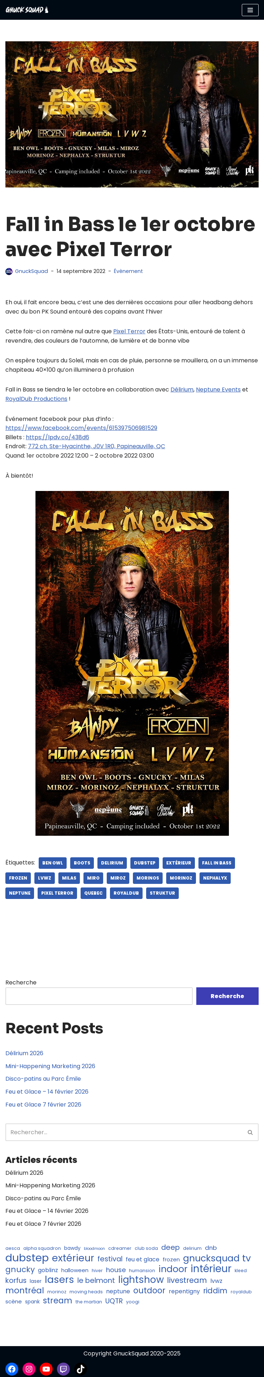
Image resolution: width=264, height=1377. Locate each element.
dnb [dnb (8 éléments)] (211, 1247)
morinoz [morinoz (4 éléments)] (56, 1292)
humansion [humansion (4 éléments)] (142, 1270)
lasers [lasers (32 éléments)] (59, 1280)
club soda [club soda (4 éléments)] (146, 1248)
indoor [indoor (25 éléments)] (172, 1269)
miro (93, 878)
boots (82, 863)
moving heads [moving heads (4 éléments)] (86, 1292)
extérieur (178, 863)
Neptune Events (218, 390)
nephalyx (215, 878)
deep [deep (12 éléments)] (170, 1247)
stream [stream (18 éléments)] (57, 1301)
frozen (18, 878)
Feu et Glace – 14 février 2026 (46, 1092)
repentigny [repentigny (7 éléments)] (184, 1291)
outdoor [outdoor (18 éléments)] (149, 1290)
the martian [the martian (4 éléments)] (89, 1302)
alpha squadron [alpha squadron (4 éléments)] (42, 1248)
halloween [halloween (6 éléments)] (74, 1270)
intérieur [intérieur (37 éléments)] (211, 1269)
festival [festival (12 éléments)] (110, 1259)
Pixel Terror (129, 331)
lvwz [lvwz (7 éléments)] (216, 1281)
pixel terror (57, 893)
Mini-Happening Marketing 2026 (50, 1066)
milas (69, 878)
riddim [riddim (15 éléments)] (215, 1290)
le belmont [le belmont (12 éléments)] (96, 1281)
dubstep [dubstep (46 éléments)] (27, 1258)
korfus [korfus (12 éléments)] (16, 1281)
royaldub (126, 893)
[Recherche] (124, 1132)
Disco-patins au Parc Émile (43, 1079)
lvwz (44, 878)
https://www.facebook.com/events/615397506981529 (81, 428)
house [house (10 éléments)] (116, 1269)
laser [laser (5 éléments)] (36, 1281)
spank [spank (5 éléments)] (32, 1302)
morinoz (181, 878)
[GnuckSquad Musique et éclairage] (26, 10)
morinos (147, 878)
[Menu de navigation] (250, 10)
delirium (112, 863)
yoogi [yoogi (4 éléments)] (132, 1302)
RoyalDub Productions (36, 399)
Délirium (182, 390)
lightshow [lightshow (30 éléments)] (141, 1280)
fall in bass (216, 863)
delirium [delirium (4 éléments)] (192, 1248)
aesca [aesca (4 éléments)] (12, 1248)
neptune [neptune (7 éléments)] (118, 1291)
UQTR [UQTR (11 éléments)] (114, 1301)
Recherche (21, 982)
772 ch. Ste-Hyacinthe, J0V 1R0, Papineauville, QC (96, 446)
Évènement (128, 271)
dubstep (144, 863)
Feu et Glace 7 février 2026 (43, 1104)
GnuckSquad (31, 271)
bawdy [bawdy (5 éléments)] (72, 1248)
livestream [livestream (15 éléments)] (187, 1280)
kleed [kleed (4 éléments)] (241, 1270)
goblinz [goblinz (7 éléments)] (48, 1270)
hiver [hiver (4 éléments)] (97, 1270)
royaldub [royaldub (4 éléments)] (241, 1292)
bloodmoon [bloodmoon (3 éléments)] (94, 1248)
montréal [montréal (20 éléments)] (24, 1290)
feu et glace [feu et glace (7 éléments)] (142, 1260)
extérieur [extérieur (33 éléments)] (73, 1258)
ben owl (52, 863)
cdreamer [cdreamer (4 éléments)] (119, 1248)
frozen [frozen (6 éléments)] (171, 1260)
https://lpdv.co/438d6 (57, 437)
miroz (118, 878)
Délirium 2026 (24, 1053)
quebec (93, 893)
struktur (162, 893)
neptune (19, 893)
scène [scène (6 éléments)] (13, 1302)
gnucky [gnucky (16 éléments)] (20, 1269)
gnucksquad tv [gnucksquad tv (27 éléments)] (217, 1259)
